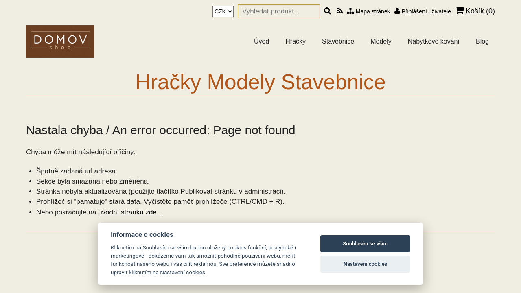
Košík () (475, 10)
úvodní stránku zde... (130, 212)
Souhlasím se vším (365, 244)
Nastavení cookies (365, 264)
